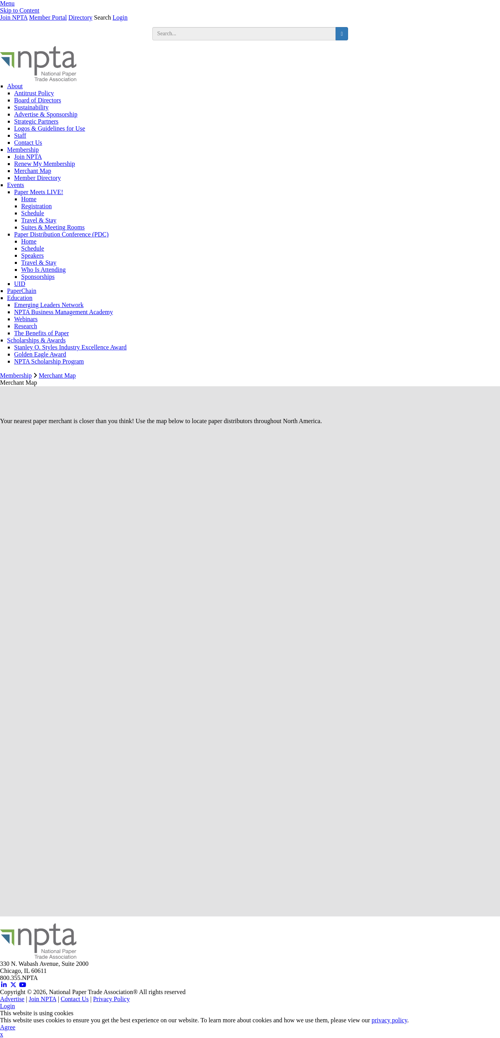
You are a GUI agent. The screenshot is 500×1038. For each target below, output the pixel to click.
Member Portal (48, 17)
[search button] (342, 33)
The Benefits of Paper (41, 333)
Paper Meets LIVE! (38, 192)
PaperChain (21, 290)
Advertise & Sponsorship (46, 114)
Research (25, 326)
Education (19, 297)
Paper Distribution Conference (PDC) (61, 234)
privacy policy (389, 1020)
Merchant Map (32, 170)
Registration (36, 206)
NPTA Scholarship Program (49, 361)
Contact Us (28, 142)
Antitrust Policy (34, 93)
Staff (20, 135)
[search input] (244, 33)
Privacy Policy (111, 999)
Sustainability (31, 107)
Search (102, 17)
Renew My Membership (44, 163)
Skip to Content (19, 10)
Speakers (32, 255)
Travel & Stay (38, 220)
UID (19, 283)
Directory (80, 17)
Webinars (26, 319)
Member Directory (37, 178)
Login (120, 17)
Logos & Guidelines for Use (49, 128)
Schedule (32, 213)
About (15, 86)
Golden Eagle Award (40, 354)
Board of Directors (37, 100)
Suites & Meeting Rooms (53, 227)
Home (28, 199)
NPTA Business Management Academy (63, 312)
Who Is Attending (43, 269)
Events (15, 185)
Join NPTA (13, 17)
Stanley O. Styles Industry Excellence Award (70, 347)
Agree (7, 1027)
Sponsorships (37, 276)
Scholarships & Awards (36, 340)
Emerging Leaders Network (48, 305)
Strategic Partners (36, 121)
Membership (23, 149)
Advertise (12, 999)
